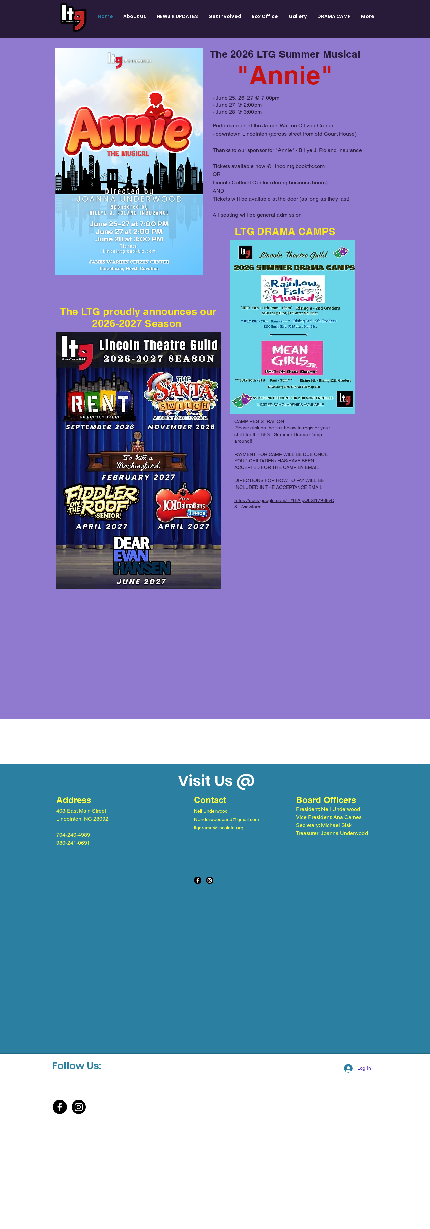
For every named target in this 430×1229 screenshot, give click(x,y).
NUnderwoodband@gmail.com (226, 819)
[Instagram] (209, 880)
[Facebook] (197, 880)
